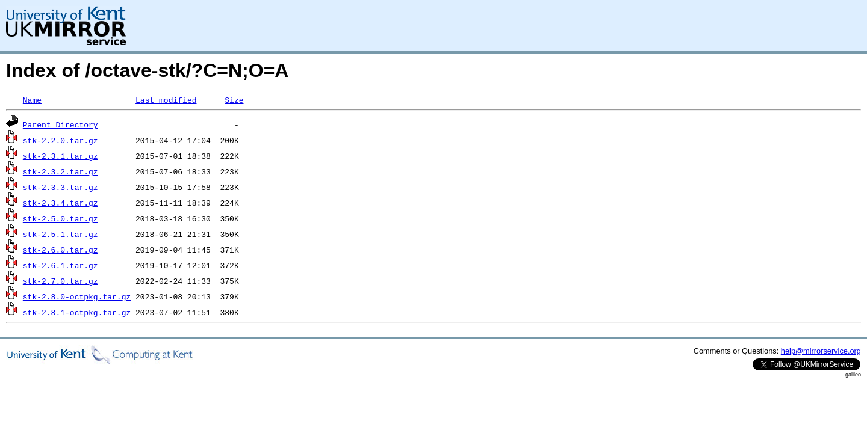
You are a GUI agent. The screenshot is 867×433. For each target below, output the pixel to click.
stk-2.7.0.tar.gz (60, 280)
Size (234, 99)
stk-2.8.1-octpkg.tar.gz (77, 312)
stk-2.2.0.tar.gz (60, 140)
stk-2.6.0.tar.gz (60, 249)
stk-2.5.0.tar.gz (60, 218)
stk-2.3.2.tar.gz (60, 171)
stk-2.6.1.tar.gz (60, 265)
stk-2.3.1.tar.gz (60, 155)
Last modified (165, 99)
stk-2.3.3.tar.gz (60, 187)
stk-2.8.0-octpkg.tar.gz (77, 296)
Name (32, 99)
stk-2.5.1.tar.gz (60, 234)
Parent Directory (60, 124)
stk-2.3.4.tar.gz (60, 202)
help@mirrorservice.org (821, 350)
